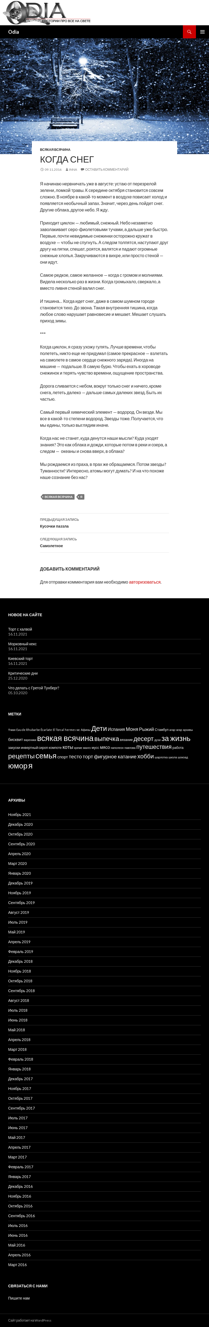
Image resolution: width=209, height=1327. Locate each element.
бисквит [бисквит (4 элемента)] (15, 739)
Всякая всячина (55, 150)
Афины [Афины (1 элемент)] (86, 729)
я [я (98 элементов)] (30, 765)
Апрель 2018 (19, 1039)
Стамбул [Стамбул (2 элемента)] (162, 730)
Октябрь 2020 (20, 834)
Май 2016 (16, 1245)
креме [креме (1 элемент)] (78, 747)
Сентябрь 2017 (21, 1108)
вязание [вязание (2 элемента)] (126, 740)
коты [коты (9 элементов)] (68, 747)
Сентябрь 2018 (21, 990)
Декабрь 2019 (20, 883)
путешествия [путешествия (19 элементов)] (154, 746)
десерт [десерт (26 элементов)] (144, 738)
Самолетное (104, 542)
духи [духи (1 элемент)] (157, 740)
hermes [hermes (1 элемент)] (70, 729)
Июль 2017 (17, 1118)
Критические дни (23, 673)
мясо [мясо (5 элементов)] (105, 747)
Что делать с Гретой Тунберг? (33, 688)
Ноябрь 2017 (19, 1088)
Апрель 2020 (19, 853)
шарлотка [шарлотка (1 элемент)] (161, 757)
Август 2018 (18, 1000)
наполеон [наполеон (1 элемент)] (117, 747)
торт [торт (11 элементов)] (88, 756)
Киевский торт (20, 658)
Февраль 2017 (20, 1166)
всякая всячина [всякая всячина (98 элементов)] (65, 738)
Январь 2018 (19, 1069)
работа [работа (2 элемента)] (178, 748)
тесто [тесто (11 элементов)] (75, 756)
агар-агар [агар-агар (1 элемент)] (175, 729)
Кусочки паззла (104, 522)
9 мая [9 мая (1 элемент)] (12, 729)
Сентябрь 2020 (21, 844)
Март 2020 (17, 863)
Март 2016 (17, 1264)
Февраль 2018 (20, 1059)
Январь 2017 (19, 1176)
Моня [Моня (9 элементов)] (132, 729)
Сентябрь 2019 (21, 902)
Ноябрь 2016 (19, 1196)
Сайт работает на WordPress (29, 1320)
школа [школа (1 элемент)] (172, 757)
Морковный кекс (22, 643)
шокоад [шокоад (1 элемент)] (183, 757)
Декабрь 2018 (20, 961)
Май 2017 (16, 1137)
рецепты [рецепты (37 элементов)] (21, 756)
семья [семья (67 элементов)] (46, 755)
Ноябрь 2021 (19, 814)
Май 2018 (16, 1029)
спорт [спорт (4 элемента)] (62, 756)
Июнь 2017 (17, 1127)
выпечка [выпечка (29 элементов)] (106, 738)
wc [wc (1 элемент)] (78, 729)
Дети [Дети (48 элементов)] (99, 728)
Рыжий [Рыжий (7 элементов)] (146, 729)
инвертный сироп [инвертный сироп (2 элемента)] (34, 748)
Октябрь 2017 (20, 1098)
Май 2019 (16, 932)
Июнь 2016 (17, 1235)
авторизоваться (145, 581)
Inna (73, 169)
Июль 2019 (17, 922)
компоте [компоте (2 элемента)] (55, 748)
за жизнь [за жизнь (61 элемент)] (175, 738)
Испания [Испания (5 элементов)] (116, 729)
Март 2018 (17, 1049)
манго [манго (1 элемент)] (87, 747)
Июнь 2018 (17, 1020)
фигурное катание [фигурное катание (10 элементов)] (115, 756)
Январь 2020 (19, 873)
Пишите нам (19, 1298)
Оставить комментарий (106, 169)
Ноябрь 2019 (19, 892)
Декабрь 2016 (20, 1186)
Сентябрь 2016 (21, 1215)
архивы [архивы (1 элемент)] (188, 729)
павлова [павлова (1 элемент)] (130, 747)
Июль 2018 (17, 1010)
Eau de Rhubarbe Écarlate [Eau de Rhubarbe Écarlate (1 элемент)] (34, 729)
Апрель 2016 (19, 1255)
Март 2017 (17, 1157)
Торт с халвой (20, 629)
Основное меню (202, 31)
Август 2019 (18, 912)
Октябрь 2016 (20, 1206)
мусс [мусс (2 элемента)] (95, 748)
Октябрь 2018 (20, 981)
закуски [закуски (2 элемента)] (14, 748)
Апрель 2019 (19, 941)
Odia (13, 32)
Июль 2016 (17, 1225)
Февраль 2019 (20, 951)
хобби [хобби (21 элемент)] (145, 756)
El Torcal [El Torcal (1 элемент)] (58, 729)
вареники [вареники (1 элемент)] (30, 740)
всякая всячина (59, 497)
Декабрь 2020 (20, 824)
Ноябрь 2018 (19, 971)
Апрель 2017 (19, 1147)
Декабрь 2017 (20, 1078)
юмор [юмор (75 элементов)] (17, 765)
